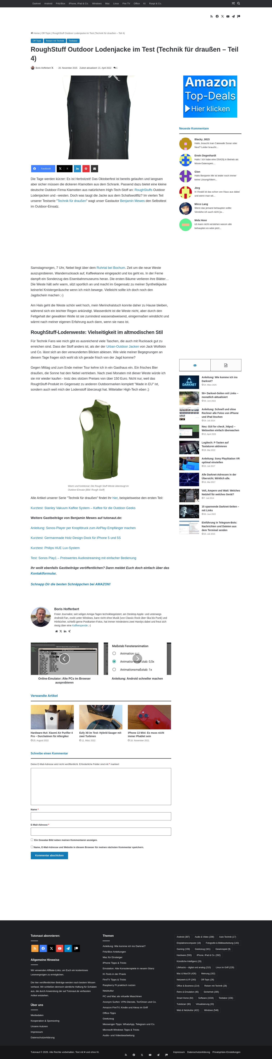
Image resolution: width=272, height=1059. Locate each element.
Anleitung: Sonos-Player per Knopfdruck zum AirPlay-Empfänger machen (83, 528)
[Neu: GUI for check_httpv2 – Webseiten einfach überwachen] (189, 433)
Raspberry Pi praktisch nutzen (119, 985)
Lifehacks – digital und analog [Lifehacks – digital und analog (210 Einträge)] (194, 968)
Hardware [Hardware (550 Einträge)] (184, 955)
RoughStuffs (143, 190)
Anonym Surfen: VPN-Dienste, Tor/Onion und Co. (129, 1002)
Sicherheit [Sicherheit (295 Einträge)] (211, 992)
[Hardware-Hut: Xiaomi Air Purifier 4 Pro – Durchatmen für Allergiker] (52, 717)
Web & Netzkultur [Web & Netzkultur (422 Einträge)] (188, 1010)
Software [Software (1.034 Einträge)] (206, 998)
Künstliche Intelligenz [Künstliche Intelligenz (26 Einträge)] (189, 961)
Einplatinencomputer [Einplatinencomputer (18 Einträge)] (189, 943)
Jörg (197, 188)
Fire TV (126, 3)
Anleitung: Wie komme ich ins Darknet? (124, 946)
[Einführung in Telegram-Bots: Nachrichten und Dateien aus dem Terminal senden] (189, 529)
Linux (116, 3)
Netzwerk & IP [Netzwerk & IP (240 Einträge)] (186, 980)
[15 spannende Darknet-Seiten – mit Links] (189, 513)
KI (144, 3)
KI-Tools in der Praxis (114, 974)
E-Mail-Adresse (40, 825)
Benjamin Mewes (132, 201)
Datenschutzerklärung (43, 1038)
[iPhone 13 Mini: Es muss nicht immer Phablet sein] (149, 717)
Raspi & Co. (155, 3)
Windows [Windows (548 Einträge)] (211, 1010)
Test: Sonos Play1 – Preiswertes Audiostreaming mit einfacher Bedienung (83, 558)
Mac (107, 3)
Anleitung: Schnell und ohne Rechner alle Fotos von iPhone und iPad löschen (220, 414)
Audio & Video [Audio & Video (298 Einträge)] (204, 937)
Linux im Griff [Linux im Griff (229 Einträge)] (225, 968)
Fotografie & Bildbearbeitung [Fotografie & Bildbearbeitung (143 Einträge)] (222, 943)
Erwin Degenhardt (205, 155)
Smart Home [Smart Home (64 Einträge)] (185, 998)
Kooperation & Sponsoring (45, 1021)
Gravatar (43, 840)
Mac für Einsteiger (112, 957)
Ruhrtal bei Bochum (111, 268)
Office (137, 3)
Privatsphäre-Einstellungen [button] (226, 1052)
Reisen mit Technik (55, 41)
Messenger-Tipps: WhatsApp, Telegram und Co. (129, 1024)
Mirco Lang (201, 204)
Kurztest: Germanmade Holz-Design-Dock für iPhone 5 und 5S (76, 538)
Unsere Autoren (39, 1026)
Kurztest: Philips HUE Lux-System (55, 548)
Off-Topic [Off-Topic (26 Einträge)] (207, 980)
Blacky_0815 (202, 139)
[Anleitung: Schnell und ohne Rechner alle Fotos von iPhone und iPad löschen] (189, 415)
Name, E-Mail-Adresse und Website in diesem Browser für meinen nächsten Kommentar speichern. (89, 847)
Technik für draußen (72, 201)
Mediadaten (37, 1015)
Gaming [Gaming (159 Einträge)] (183, 949)
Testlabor (73, 41)
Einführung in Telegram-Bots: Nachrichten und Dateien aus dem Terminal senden (219, 528)
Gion (197, 171)
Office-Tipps (109, 1013)
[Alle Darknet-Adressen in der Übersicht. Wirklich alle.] (189, 481)
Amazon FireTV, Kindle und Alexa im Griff (125, 1007)
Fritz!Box (60, 3)
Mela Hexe (201, 220)
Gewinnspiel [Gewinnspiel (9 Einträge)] (222, 949)
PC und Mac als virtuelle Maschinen (122, 996)
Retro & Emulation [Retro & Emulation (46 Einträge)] (188, 992)
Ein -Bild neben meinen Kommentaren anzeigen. (65, 840)
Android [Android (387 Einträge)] (183, 937)
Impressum (37, 1032)
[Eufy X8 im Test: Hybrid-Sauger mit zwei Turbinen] (100, 717)
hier (115, 498)
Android (48, 3)
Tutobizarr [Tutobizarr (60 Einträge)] (184, 1004)
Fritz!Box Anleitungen (114, 952)
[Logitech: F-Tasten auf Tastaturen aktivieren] (189, 449)
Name (35, 810)
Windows (97, 3)
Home (35, 33)
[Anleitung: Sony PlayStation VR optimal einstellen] (189, 465)
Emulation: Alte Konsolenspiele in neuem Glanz (128, 968)
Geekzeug (108, 1018)
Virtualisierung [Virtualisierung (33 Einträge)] (205, 1004)
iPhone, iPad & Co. (79, 3)
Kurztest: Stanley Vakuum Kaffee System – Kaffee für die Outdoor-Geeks (83, 508)
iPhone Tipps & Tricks (114, 963)
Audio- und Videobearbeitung (118, 1035)
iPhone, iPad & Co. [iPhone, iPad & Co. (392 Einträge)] (209, 955)
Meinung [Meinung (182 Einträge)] (208, 974)
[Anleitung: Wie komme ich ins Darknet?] (189, 383)
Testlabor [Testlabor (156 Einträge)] (226, 998)
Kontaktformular (43, 573)
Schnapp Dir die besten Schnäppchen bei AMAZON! (71, 584)
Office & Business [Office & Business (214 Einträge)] (188, 986)
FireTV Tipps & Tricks (114, 979)
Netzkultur (108, 991)
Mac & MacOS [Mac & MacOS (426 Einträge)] (186, 974)
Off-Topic (46, 33)
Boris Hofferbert (45, 68)
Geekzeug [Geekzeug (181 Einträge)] (202, 949)
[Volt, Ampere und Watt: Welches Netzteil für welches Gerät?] (189, 497)
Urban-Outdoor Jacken (122, 347)
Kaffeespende (80, 625)
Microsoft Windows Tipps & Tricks (121, 1030)
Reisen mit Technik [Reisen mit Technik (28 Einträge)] (215, 986)
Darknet (37, 3)
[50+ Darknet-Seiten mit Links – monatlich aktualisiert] (189, 399)
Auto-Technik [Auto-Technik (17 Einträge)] (227, 937)
